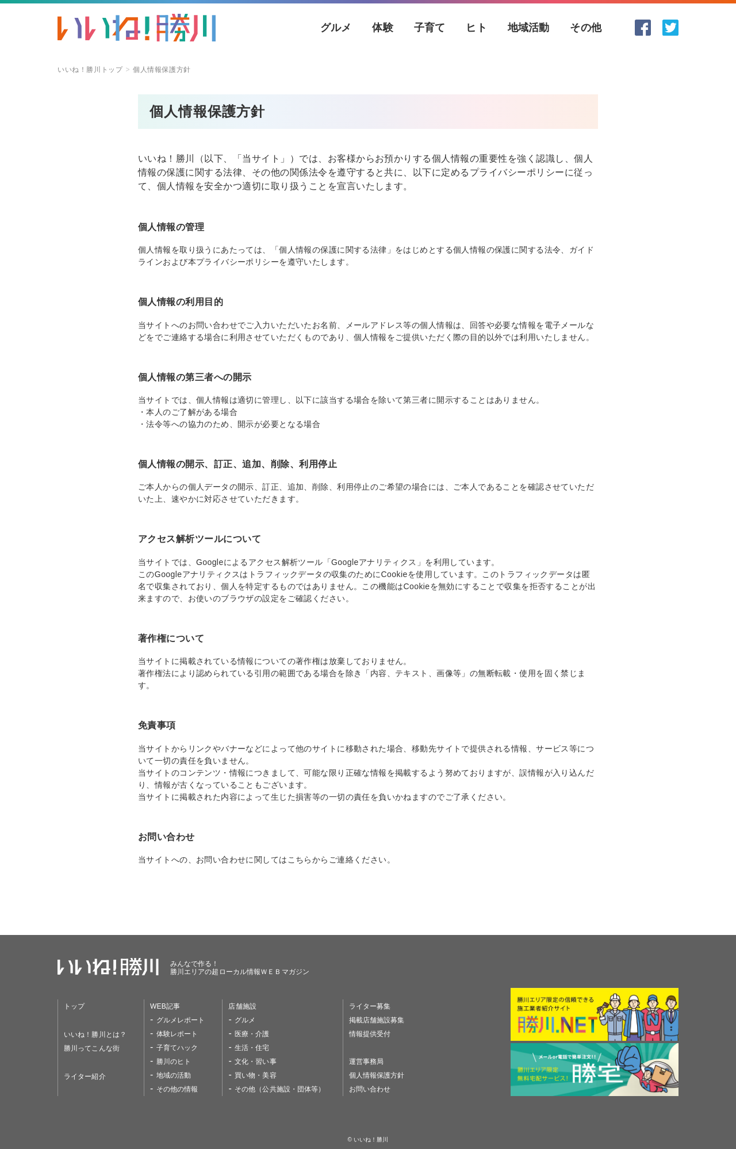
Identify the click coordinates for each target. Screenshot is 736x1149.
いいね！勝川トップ (89, 70)
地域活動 (529, 27)
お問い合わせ (370, 1089)
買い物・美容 (256, 1075)
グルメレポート (180, 1020)
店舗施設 (242, 1006)
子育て (430, 27)
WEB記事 (165, 1006)
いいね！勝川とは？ (95, 1034)
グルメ (336, 27)
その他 (585, 27)
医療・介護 (252, 1034)
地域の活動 (173, 1075)
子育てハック (177, 1048)
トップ (74, 1006)
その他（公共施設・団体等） (280, 1089)
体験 (382, 27)
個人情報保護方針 (377, 1075)
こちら (300, 859)
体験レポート (177, 1034)
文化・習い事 (256, 1062)
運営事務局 (366, 1062)
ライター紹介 (85, 1076)
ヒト (476, 27)
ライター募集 (370, 1006)
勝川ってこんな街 (92, 1048)
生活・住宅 (252, 1048)
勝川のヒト (173, 1062)
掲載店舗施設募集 (377, 1020)
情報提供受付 (370, 1034)
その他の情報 (177, 1089)
